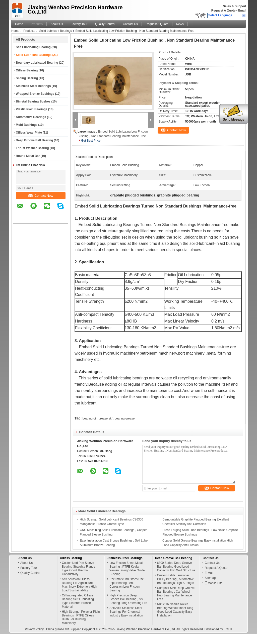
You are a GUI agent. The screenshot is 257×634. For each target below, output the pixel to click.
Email (242, 10)
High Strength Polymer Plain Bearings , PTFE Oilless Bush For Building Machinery (81, 617)
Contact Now (40, 195)
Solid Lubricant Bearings (55, 31)
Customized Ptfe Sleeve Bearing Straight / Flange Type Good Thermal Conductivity (78, 568)
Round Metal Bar (28, 156)
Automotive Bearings (31, 117)
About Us (56, 24)
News (180, 24)
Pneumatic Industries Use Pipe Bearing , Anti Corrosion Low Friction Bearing (126, 584)
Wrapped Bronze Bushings (35, 93)
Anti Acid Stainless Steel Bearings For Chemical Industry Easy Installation (126, 611)
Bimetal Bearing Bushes (33, 101)
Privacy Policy (34, 629)
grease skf (105, 418)
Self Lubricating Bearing (33, 47)
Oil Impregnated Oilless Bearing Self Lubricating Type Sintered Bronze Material (78, 601)
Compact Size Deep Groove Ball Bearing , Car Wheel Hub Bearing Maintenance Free (176, 593)
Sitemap (210, 578)
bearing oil (89, 418)
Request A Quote (223, 10)
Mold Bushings (26, 125)
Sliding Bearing (27, 78)
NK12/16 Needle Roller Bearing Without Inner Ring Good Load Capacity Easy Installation (175, 609)
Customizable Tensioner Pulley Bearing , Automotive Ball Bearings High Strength (175, 579)
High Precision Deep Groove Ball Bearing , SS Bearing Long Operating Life (128, 599)
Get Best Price (90, 140)
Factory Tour (79, 24)
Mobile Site (213, 583)
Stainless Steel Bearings (33, 86)
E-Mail (209, 573)
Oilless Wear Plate (29, 132)
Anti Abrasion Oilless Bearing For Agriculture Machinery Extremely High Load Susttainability (79, 584)
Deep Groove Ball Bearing (34, 140)
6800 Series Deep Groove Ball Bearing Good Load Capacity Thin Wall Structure (176, 566)
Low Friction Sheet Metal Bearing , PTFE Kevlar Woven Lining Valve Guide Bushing (127, 568)
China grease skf (57, 629)
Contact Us (130, 24)
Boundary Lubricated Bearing (37, 62)
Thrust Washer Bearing (32, 148)
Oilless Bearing (27, 70)
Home (19, 24)
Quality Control (105, 24)
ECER (228, 629)
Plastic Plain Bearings (31, 109)
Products (37, 24)
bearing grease (124, 418)
